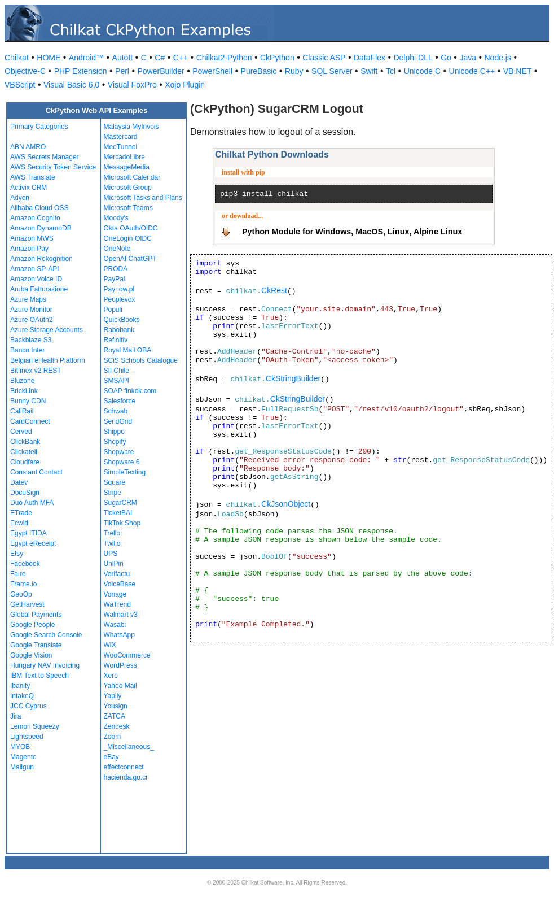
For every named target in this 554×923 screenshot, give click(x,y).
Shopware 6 (122, 462)
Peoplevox (119, 299)
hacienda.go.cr (126, 777)
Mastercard (121, 137)
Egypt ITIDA (28, 533)
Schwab (116, 411)
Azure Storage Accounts (46, 330)
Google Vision (31, 655)
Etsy (16, 554)
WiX (110, 645)
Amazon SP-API (34, 269)
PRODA (116, 269)
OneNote (117, 248)
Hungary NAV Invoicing (45, 665)
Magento (23, 757)
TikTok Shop (122, 523)
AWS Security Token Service (53, 167)
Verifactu (117, 574)
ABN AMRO (28, 147)
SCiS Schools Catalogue (141, 360)
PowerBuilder (160, 71)
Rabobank (119, 330)
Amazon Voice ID (36, 279)
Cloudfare (24, 462)
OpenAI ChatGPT (130, 259)
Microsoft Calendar (132, 177)
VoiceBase (120, 584)
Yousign (115, 706)
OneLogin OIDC (128, 238)
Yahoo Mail (120, 686)
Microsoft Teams (128, 208)
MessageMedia (127, 167)
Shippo (114, 432)
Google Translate (35, 645)
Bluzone (22, 381)
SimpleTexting (125, 472)
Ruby (294, 71)
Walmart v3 (121, 615)
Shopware (119, 452)
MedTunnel (121, 147)
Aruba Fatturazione (39, 289)
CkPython (277, 57)
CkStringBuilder (293, 378)
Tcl (390, 71)
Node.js (498, 57)
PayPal (114, 279)
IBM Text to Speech (39, 676)
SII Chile (116, 371)
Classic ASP (323, 57)
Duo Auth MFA (32, 503)
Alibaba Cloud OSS (39, 208)
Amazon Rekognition (41, 259)
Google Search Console (46, 635)
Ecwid (19, 523)
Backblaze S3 (30, 340)
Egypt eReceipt (33, 543)
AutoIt (122, 57)
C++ (180, 57)
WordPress (120, 665)
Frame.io (23, 584)
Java (467, 57)
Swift (368, 71)
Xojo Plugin (185, 84)
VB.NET (517, 71)
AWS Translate (32, 177)
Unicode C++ (472, 71)
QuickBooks (122, 320)
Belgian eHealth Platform (47, 360)
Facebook (25, 564)
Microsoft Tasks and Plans (143, 198)
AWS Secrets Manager (44, 157)
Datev (19, 482)
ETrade (21, 513)
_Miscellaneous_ (129, 747)
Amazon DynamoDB (41, 228)
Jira (15, 716)
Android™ (86, 57)
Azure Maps (28, 299)
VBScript (20, 84)
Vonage (115, 594)
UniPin (114, 564)
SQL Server (332, 71)
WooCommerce (127, 655)
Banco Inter (27, 350)
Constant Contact (36, 472)
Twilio (112, 543)
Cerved (21, 432)
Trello (112, 533)
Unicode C (422, 71)
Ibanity (20, 686)
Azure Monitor (31, 310)
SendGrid (118, 421)
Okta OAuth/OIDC (131, 228)
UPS (111, 554)
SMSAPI (116, 381)
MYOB (20, 747)
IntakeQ (22, 696)
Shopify (115, 442)
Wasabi (115, 625)
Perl (122, 71)
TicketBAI (118, 513)
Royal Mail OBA (128, 350)
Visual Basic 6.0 (71, 84)
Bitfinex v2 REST (35, 371)
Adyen (19, 198)
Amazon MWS (32, 238)
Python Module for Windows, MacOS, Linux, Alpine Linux (352, 231)
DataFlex (369, 57)
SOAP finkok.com (130, 391)
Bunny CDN (28, 401)
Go (446, 57)
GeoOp (21, 594)
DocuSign (24, 493)
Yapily (113, 696)
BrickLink (24, 391)
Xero (111, 676)
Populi (113, 310)
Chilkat (17, 57)
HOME (48, 57)
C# (160, 57)
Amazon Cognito (35, 218)
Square (115, 482)
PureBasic (259, 71)
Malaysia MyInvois (131, 126)
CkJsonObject (285, 503)
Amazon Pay (29, 248)
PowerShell (212, 71)
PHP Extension (80, 71)
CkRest (274, 290)
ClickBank (25, 442)
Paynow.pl (119, 289)
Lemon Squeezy (34, 726)
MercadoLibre (124, 157)
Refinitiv (116, 340)
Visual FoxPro (132, 84)
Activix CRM (28, 187)
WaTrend (117, 604)
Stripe (112, 493)
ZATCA (114, 716)
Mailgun (22, 767)
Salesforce (120, 401)
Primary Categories (39, 126)
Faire (17, 574)
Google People (32, 625)
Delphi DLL (412, 57)
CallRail (21, 411)
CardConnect (30, 421)
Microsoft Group (128, 187)
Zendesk (117, 726)
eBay (111, 757)
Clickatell (23, 452)
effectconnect (124, 767)
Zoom (112, 737)
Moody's (116, 218)
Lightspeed (26, 737)
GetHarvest (27, 604)
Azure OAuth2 (31, 320)
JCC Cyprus (28, 706)
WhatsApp (119, 635)
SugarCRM (120, 503)
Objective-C (25, 71)
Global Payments (35, 615)
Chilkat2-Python (224, 57)
